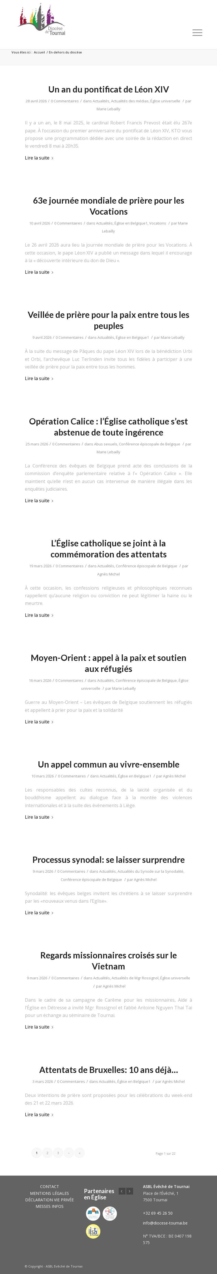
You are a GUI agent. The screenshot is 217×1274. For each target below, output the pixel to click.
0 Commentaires (65, 101)
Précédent (122, 1191)
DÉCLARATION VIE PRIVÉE (49, 1199)
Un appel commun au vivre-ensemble (108, 764)
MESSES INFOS (50, 1206)
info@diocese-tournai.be (165, 1223)
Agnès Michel (108, 574)
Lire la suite (40, 158)
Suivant (129, 1191)
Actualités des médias (130, 101)
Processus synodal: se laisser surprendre (108, 859)
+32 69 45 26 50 (158, 1213)
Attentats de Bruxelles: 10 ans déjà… (108, 1069)
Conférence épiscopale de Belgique (149, 444)
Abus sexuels (105, 444)
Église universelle (165, 101)
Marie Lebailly (108, 108)
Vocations (157, 223)
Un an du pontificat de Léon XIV (108, 89)
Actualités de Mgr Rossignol (135, 977)
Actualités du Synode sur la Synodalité (150, 871)
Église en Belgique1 (130, 223)
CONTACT (49, 1186)
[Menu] (197, 32)
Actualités (101, 101)
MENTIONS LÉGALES (49, 1193)
